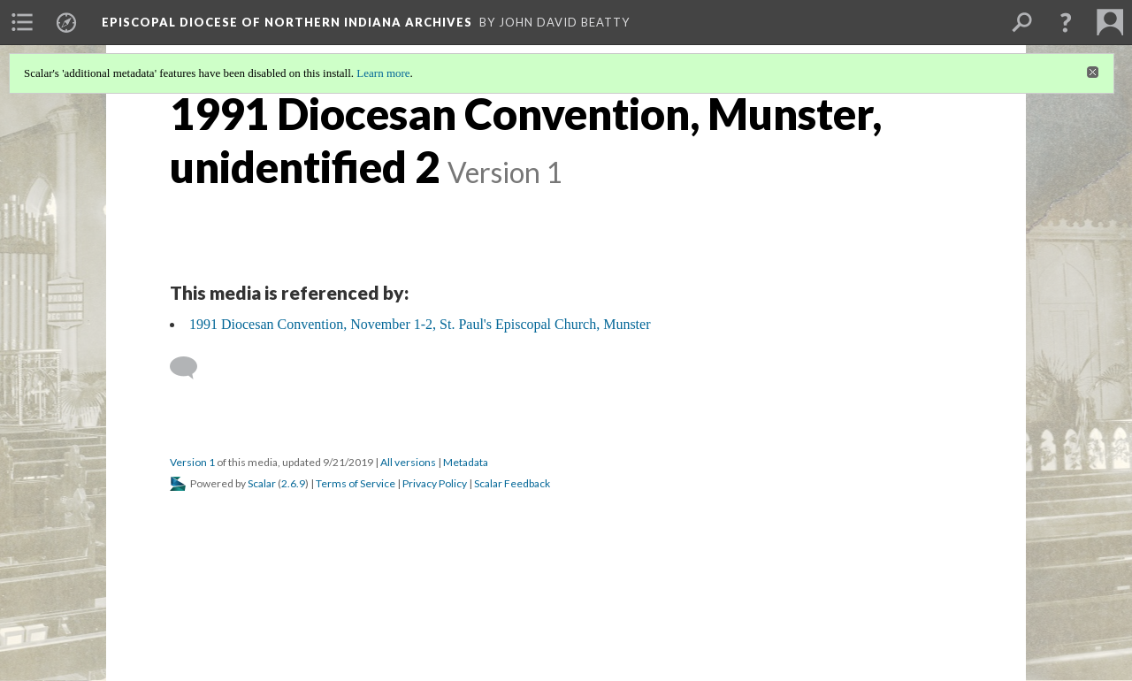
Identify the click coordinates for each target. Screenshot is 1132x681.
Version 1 (192, 462)
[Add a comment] (191, 367)
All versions (408, 462)
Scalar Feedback (512, 483)
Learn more (382, 73)
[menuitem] (22, 22)
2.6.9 (293, 483)
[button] (1066, 22)
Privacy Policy (434, 483)
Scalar (262, 483)
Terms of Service (355, 483)
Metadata (465, 462)
